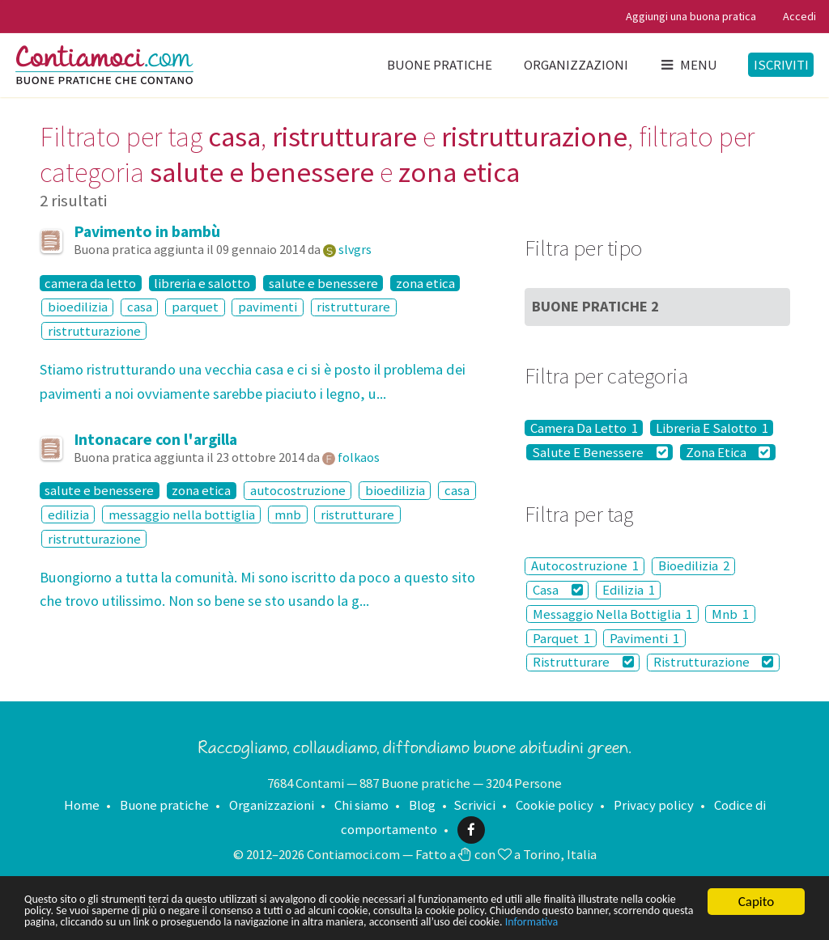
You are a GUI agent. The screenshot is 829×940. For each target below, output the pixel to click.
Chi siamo (361, 805)
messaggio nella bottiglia (181, 514)
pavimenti (267, 307)
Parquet (561, 638)
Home (82, 805)
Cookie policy (554, 805)
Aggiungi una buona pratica (691, 16)
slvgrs (355, 249)
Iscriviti (781, 65)
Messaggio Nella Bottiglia (612, 614)
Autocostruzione (585, 566)
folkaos (359, 457)
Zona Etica (728, 452)
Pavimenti (644, 638)
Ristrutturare (583, 662)
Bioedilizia (693, 566)
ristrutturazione (94, 331)
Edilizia (628, 590)
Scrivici (474, 805)
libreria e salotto (202, 283)
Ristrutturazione (713, 662)
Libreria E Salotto (712, 428)
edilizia (68, 514)
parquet (195, 307)
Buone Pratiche (595, 306)
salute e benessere (323, 283)
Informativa (159, 920)
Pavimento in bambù (147, 231)
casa (139, 307)
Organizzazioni (576, 65)
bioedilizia (78, 307)
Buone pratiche (439, 65)
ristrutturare (353, 307)
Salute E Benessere (600, 452)
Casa (558, 590)
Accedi (799, 16)
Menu (688, 65)
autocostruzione (298, 490)
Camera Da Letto (584, 428)
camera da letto (90, 283)
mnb (287, 514)
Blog (422, 805)
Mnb (730, 614)
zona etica (425, 283)
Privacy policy (654, 805)
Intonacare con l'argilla (155, 439)
